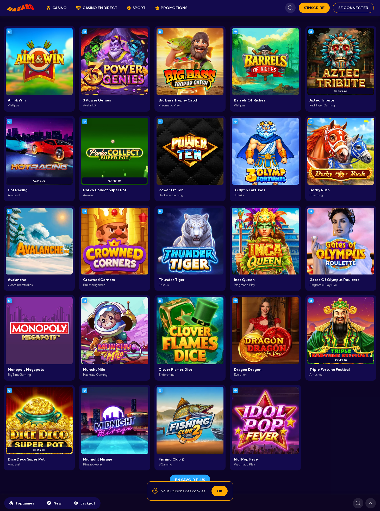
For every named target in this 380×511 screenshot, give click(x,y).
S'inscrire (314, 8)
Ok (219, 491)
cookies (198, 491)
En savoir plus (190, 480)
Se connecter (353, 8)
